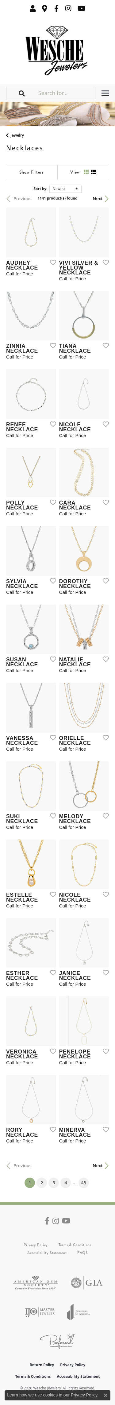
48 (83, 1183)
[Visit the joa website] (78, 1312)
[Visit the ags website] (36, 1283)
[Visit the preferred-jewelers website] (57, 1341)
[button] (33, 8)
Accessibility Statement (47, 1253)
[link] (45, 8)
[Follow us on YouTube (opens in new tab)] (81, 8)
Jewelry (17, 135)
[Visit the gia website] (87, 1283)
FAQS (82, 1253)
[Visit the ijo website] (40, 1312)
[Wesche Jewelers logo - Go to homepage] (57, 49)
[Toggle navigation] (105, 93)
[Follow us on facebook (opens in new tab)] (56, 8)
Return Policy (42, 1364)
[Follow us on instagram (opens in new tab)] (68, 8)
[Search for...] (66, 93)
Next (98, 198)
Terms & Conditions (75, 1245)
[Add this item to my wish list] (51, 262)
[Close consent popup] (105, 1395)
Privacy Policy (36, 1245)
